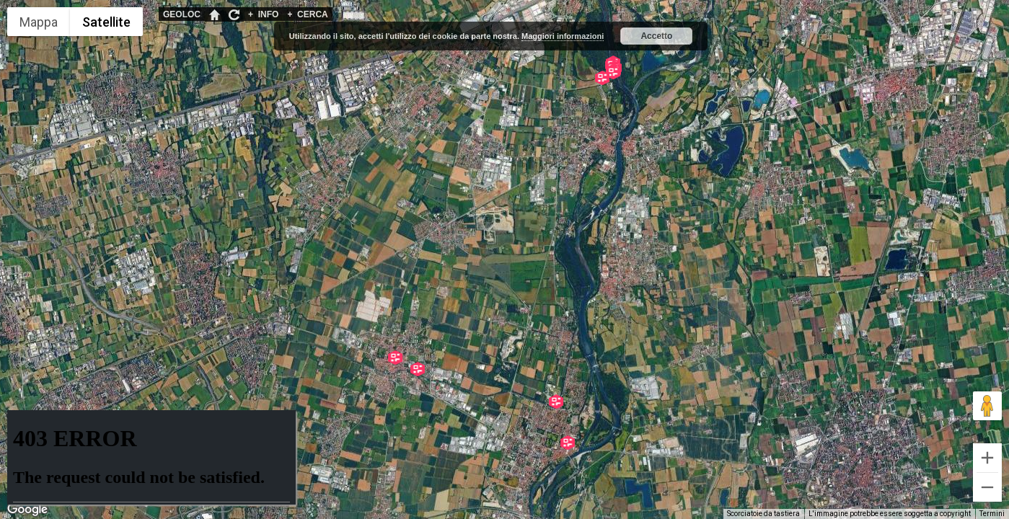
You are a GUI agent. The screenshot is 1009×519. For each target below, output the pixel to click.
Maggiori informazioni (562, 36)
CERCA (307, 14)
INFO (263, 14)
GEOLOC (182, 14)
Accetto (656, 36)
